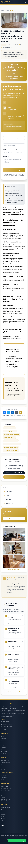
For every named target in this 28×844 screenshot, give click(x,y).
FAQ (2, 749)
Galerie (2, 740)
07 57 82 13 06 (11, 104)
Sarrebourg (3, 818)
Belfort (2, 816)
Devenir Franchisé (5, 790)
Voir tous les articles (14, 692)
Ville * (16, 149)
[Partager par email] (16, 412)
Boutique (3, 767)
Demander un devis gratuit (14, 170)
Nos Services (4, 738)
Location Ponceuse (5, 762)
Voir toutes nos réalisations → (14, 569)
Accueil (2, 10)
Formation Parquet (5, 764)
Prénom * (5, 135)
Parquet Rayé (4, 775)
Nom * (16, 135)
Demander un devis (14, 477)
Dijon (2, 820)
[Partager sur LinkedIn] (12, 412)
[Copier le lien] (20, 412)
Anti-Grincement (4, 779)
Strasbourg (3, 809)
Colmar (2, 811)
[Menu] (25, 2)
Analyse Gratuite (4, 786)
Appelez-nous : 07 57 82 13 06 (14, 472)
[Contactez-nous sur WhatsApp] (17, 840)
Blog (7, 10)
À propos (3, 745)
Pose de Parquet (5, 760)
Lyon (2, 822)
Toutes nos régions (5, 807)
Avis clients (3, 747)
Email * (4, 142)
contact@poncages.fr (13, 109)
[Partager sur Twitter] (8, 412)
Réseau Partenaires (5, 793)
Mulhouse (3, 814)
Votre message (6, 156)
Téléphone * (6, 149)
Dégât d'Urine (4, 777)
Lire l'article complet (13, 595)
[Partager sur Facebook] (4, 412)
